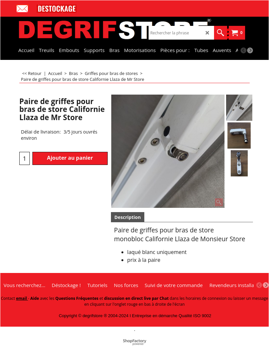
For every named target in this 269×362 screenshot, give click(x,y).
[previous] (243, 50)
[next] (250, 50)
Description (128, 217)
